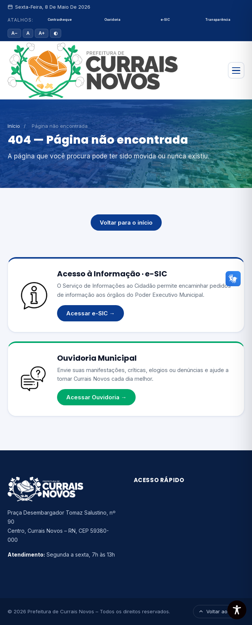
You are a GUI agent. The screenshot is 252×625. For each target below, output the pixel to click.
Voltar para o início (126, 222)
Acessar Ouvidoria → (96, 397)
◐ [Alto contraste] (55, 33)
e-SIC (165, 20)
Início (14, 126)
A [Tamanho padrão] (28, 33)
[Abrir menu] (236, 70)
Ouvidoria (112, 20)
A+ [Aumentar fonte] (42, 33)
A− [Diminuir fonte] (14, 33)
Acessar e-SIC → (90, 313)
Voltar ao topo (219, 611)
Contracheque (60, 20)
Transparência (218, 20)
